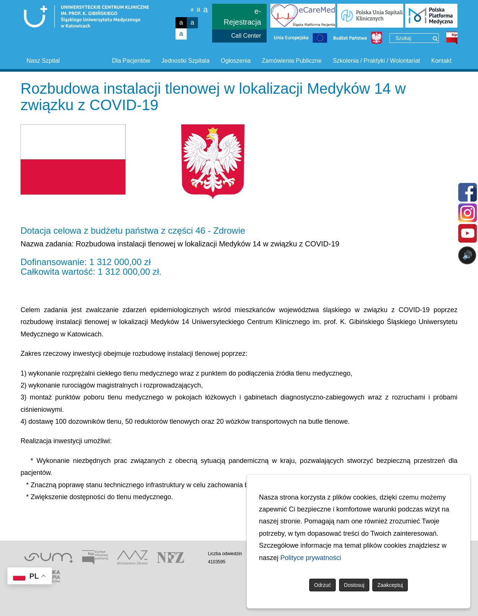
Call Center (246, 35)
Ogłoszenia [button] (236, 60)
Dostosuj (354, 585)
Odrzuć (322, 585)
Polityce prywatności (310, 557)
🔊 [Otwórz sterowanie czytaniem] (467, 255)
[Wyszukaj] (435, 38)
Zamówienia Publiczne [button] (292, 60)
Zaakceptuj (390, 585)
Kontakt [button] (441, 60)
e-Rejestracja (242, 16)
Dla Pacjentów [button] (131, 60)
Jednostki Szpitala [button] (185, 60)
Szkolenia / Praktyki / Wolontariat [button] (376, 60)
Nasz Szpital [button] (43, 60)
